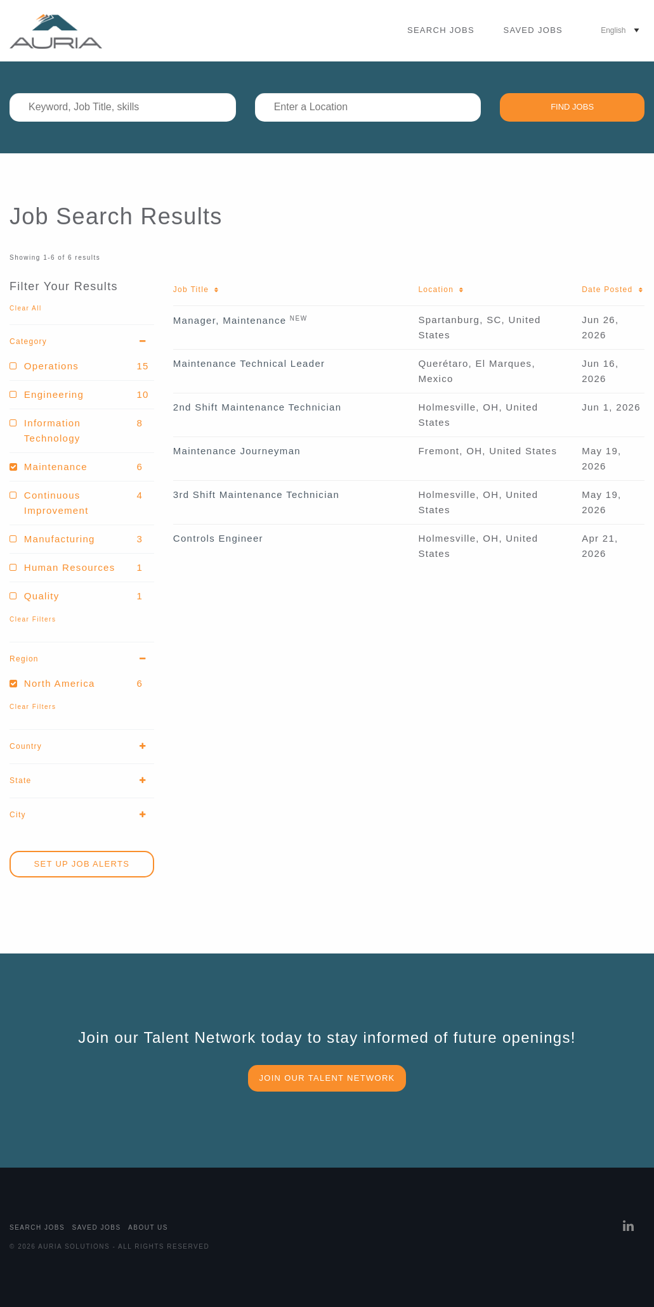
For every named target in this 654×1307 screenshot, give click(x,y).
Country (82, 747)
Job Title (196, 289)
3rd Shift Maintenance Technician (256, 494)
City (82, 815)
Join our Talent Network (327, 1078)
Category (82, 342)
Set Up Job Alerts (82, 864)
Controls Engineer (218, 538)
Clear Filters (33, 619)
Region (82, 659)
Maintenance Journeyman (237, 450)
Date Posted (612, 289)
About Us (148, 1227)
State (82, 781)
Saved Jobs (533, 30)
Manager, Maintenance (230, 320)
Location (441, 289)
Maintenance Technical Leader (249, 363)
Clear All (26, 308)
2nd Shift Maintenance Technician (257, 407)
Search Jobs (440, 30)
